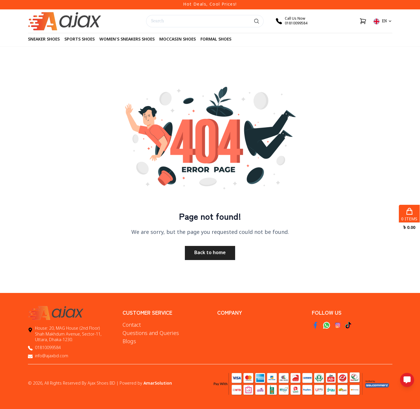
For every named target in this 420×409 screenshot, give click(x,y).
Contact (132, 325)
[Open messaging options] (407, 380)
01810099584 (48, 348)
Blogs (129, 341)
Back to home (210, 253)
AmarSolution (157, 383)
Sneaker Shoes (44, 39)
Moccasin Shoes (177, 39)
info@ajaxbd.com (51, 356)
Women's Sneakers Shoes (127, 39)
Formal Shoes (215, 39)
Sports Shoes (79, 39)
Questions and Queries (151, 333)
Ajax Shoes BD (101, 383)
